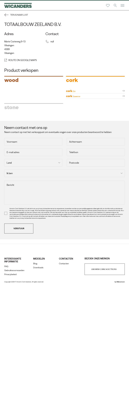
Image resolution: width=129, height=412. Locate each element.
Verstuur (19, 353)
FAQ (6, 391)
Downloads (38, 392)
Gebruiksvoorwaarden (14, 395)
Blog (35, 388)
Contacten (64, 388)
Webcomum (120, 407)
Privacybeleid (10, 399)
